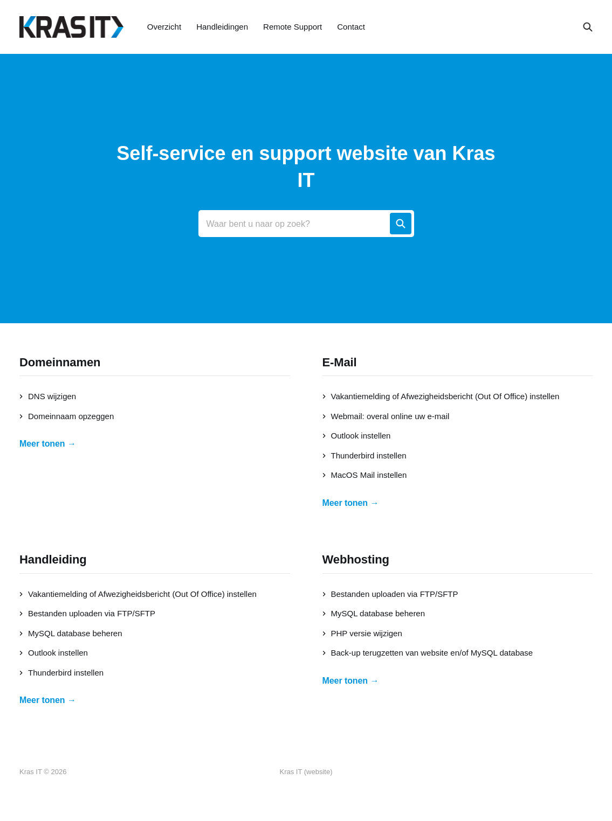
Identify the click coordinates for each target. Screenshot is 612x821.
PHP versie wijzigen (362, 633)
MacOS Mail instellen (364, 474)
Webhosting (355, 559)
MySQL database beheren (70, 633)
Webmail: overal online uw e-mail (386, 416)
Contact (351, 26)
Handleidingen (222, 26)
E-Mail (339, 362)
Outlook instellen (356, 435)
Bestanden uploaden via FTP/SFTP (87, 613)
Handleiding (53, 559)
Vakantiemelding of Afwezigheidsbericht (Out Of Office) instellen (441, 396)
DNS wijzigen (47, 396)
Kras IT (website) (305, 772)
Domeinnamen (59, 362)
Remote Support (292, 26)
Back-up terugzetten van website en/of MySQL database (427, 652)
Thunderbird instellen (364, 455)
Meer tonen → (47, 443)
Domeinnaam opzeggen (66, 416)
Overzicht (164, 26)
